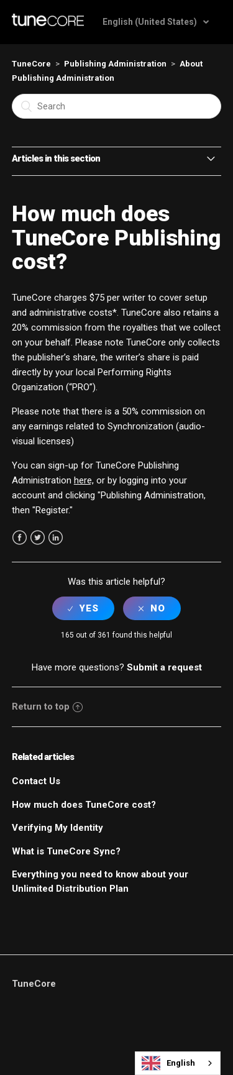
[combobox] (178, 1063)
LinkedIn (55, 538)
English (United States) (151, 22)
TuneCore (31, 63)
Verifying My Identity (57, 827)
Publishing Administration (115, 63)
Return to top (47, 706)
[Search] (117, 106)
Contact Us (36, 781)
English (168, 1063)
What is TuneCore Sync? (66, 851)
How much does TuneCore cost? (84, 804)
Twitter (37, 538)
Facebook (19, 538)
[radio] (83, 608)
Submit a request (164, 667)
